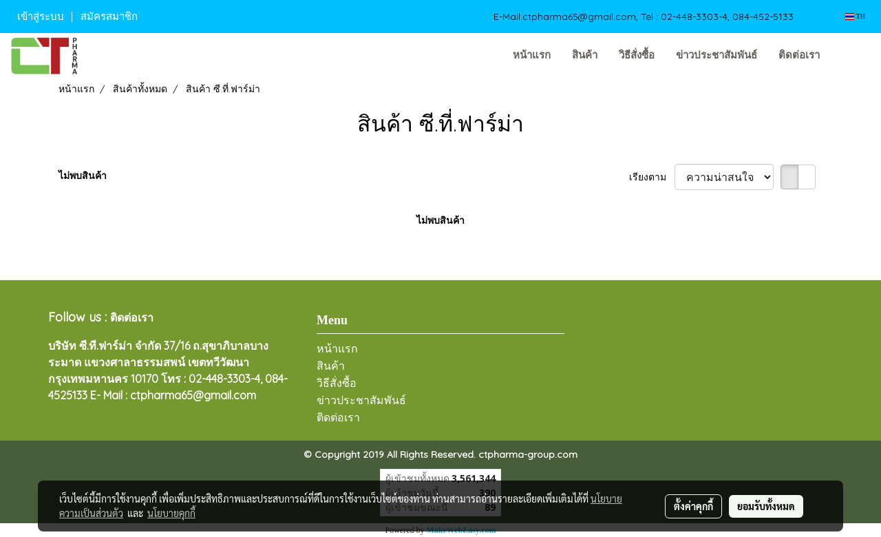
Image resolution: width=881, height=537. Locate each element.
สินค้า (584, 55)
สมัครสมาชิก (109, 16)
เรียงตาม (652, 177)
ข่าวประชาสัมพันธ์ (716, 55)
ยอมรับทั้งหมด (766, 506)
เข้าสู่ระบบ (40, 16)
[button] (851, 55)
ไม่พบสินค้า (83, 175)
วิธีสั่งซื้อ (637, 55)
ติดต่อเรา (799, 55)
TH (855, 16)
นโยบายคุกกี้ (171, 513)
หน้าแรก (532, 55)
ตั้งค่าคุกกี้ (693, 506)
